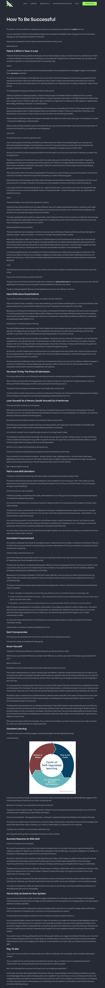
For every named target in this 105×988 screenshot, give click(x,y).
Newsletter (44, 3)
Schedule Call (89, 4)
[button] (45, 3)
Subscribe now (12, 46)
